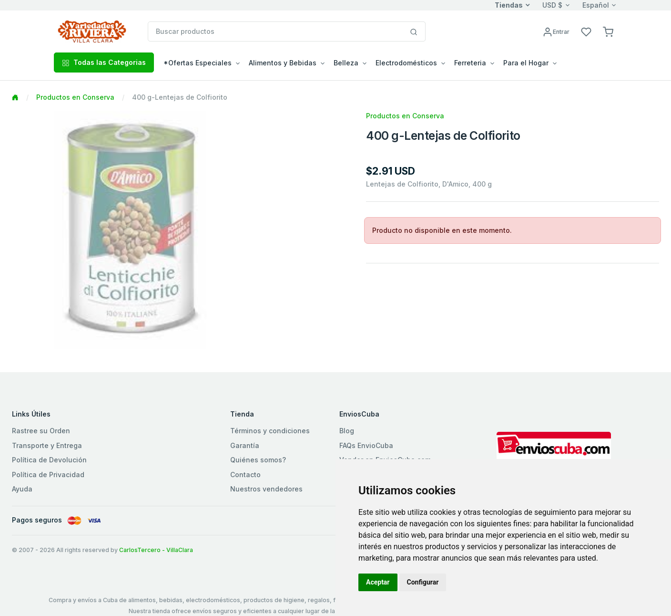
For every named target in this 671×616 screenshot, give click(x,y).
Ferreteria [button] (470, 63)
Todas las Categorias (104, 62)
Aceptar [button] (378, 582)
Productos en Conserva (75, 97)
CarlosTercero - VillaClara (156, 549)
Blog (346, 431)
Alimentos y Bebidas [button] (282, 63)
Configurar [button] (423, 582)
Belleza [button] (346, 63)
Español (595, 5)
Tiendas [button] (509, 5)
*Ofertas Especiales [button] (197, 63)
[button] (608, 31)
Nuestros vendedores (266, 489)
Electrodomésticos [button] (406, 63)
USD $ (552, 5)
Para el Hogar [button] (526, 63)
